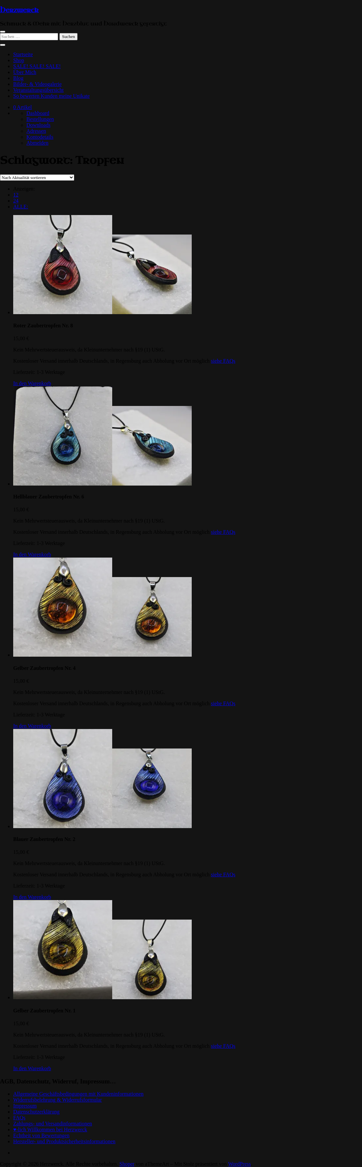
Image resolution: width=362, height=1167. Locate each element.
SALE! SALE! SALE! (37, 66)
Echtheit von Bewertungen (41, 1135)
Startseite (23, 54)
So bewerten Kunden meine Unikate (51, 96)
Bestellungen (40, 119)
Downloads (38, 125)
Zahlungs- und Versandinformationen (52, 1123)
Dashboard (37, 113)
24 (15, 200)
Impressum (25, 1106)
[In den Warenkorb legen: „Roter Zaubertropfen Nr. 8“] (32, 383)
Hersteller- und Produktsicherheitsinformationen (64, 1141)
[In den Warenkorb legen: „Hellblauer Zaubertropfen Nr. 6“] (32, 554)
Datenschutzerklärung (36, 1111)
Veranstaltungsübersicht (38, 90)
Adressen (36, 131)
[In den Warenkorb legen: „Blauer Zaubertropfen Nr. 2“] (32, 897)
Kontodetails (39, 137)
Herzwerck (19, 10)
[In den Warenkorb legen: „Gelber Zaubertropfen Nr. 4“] (32, 726)
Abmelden (37, 143)
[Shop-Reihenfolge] (37, 177)
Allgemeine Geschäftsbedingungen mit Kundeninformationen (78, 1094)
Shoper (126, 1164)
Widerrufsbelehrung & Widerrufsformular (57, 1100)
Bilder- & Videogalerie (37, 84)
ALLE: (20, 206)
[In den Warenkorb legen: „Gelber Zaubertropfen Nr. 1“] (32, 1068)
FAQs (19, 1117)
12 (15, 195)
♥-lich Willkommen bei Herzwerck (50, 1129)
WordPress (239, 1164)
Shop (18, 60)
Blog (18, 78)
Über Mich (24, 72)
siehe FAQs (223, 361)
